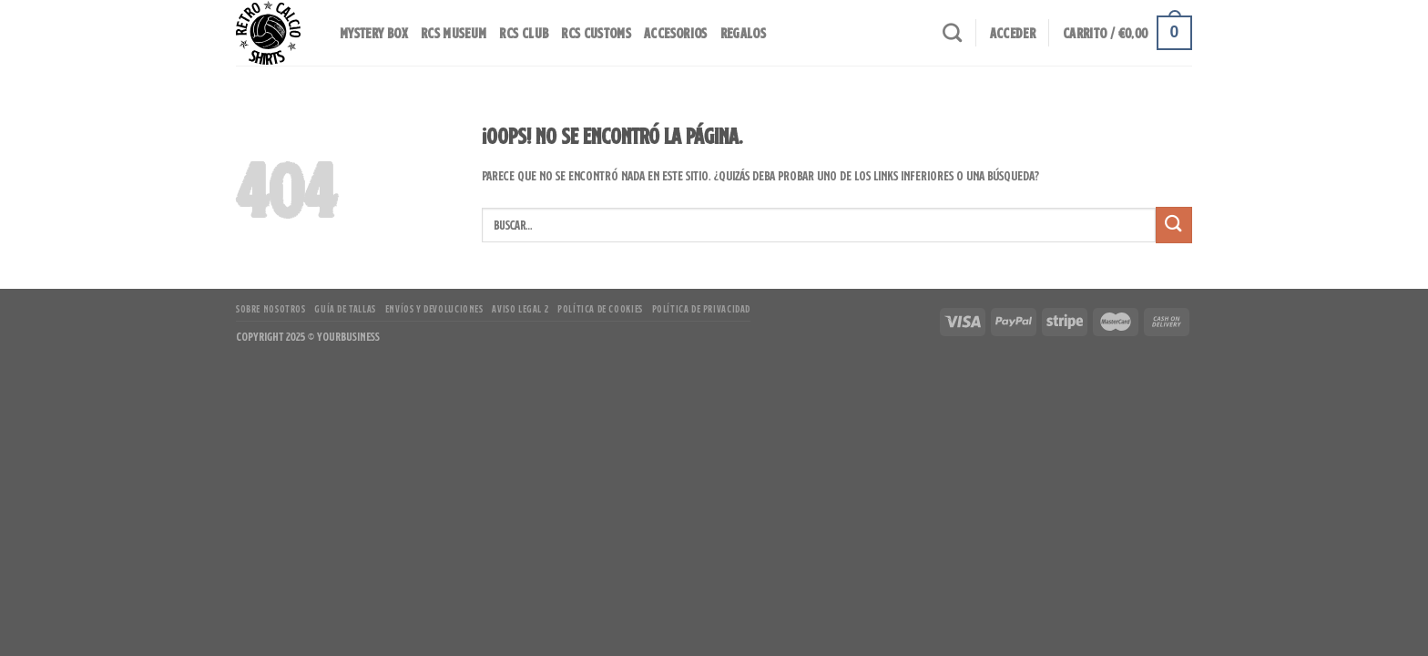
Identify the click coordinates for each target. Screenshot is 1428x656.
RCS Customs (596, 33)
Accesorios (676, 33)
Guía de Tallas (345, 308)
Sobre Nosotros (271, 308)
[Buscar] (952, 32)
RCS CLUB (523, 33)
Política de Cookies (600, 308)
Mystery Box (374, 33)
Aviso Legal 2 (520, 308)
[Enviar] (1174, 224)
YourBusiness (348, 336)
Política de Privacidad (701, 308)
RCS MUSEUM (454, 33)
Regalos (743, 33)
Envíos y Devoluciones (434, 308)
